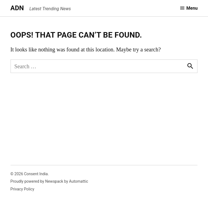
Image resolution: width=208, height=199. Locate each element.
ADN (17, 8)
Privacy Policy (22, 189)
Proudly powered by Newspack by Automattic (49, 181)
